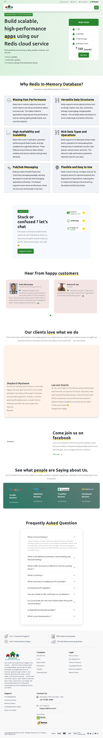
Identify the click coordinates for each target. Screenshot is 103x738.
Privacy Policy (73, 656)
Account (64, 2)
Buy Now (83, 55)
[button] (50, 315)
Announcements (10, 700)
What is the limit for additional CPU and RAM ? (47, 581)
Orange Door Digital (59, 409)
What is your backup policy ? (40, 616)
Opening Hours (42, 672)
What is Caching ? (35, 575)
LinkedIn (73, 230)
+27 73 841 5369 (46, 700)
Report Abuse (74, 672)
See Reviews (13, 502)
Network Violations (75, 669)
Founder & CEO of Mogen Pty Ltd (29, 287)
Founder (69, 287)
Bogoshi (10, 410)
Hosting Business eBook (12, 707)
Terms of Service (75, 662)
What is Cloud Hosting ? (38, 537)
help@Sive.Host (75, 214)
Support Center (26, 251)
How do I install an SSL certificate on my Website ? (49, 594)
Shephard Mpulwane (18, 383)
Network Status (9, 703)
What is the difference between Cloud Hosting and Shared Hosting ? (49, 558)
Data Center (41, 662)
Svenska (83, 2)
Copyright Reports (75, 666)
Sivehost (10, 441)
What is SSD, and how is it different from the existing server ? (50, 567)
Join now (57, 454)
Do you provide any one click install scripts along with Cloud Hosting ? (50, 602)
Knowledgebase (10, 697)
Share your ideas (10, 710)
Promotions (41, 666)
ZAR (73, 2)
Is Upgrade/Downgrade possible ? (42, 610)
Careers (39, 669)
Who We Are (41, 656)
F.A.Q (38, 659)
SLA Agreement (74, 659)
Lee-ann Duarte (60, 385)
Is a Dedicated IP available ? (39, 588)
